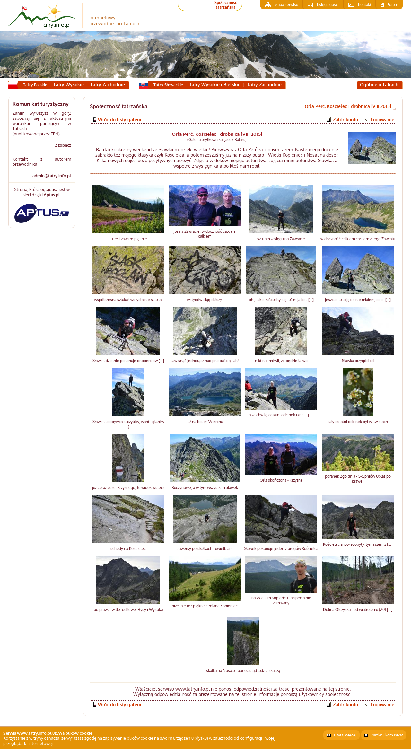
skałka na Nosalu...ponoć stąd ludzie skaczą (243, 670)
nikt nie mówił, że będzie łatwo (281, 360)
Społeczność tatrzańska (225, 5)
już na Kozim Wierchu (205, 421)
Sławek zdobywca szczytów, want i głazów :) (128, 424)
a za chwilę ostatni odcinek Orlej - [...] (281, 415)
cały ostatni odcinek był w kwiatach (358, 421)
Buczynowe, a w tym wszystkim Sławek (204, 487)
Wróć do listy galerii (119, 119)
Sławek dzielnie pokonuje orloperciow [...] (128, 360)
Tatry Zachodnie (107, 84)
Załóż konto (345, 119)
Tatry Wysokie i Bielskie (214, 84)
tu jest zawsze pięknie (128, 238)
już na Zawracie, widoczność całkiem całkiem (205, 234)
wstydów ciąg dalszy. (205, 299)
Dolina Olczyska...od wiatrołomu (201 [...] (357, 609)
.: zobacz (63, 145)
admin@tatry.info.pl (51, 175)
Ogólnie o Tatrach (379, 84)
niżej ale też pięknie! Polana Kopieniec (205, 606)
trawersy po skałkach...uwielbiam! (204, 548)
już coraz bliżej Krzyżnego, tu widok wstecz (128, 487)
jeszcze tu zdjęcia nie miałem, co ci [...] (358, 299)
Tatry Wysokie (68, 84)
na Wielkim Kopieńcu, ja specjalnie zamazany (281, 600)
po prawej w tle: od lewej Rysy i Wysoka (128, 609)
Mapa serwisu (286, 4)
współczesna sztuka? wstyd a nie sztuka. (128, 299)
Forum (392, 4)
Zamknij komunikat (387, 735)
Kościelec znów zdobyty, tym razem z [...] (357, 544)
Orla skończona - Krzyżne (281, 480)
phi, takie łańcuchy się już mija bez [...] (281, 299)
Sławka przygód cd (358, 360)
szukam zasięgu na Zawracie (281, 238)
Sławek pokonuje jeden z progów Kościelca (281, 548)
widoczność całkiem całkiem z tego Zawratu (357, 238)
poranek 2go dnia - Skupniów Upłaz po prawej (358, 478)
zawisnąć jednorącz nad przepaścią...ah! (205, 360)
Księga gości (328, 4)
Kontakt (364, 4)
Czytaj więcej (345, 735)
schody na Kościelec (128, 548)
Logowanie (382, 119)
